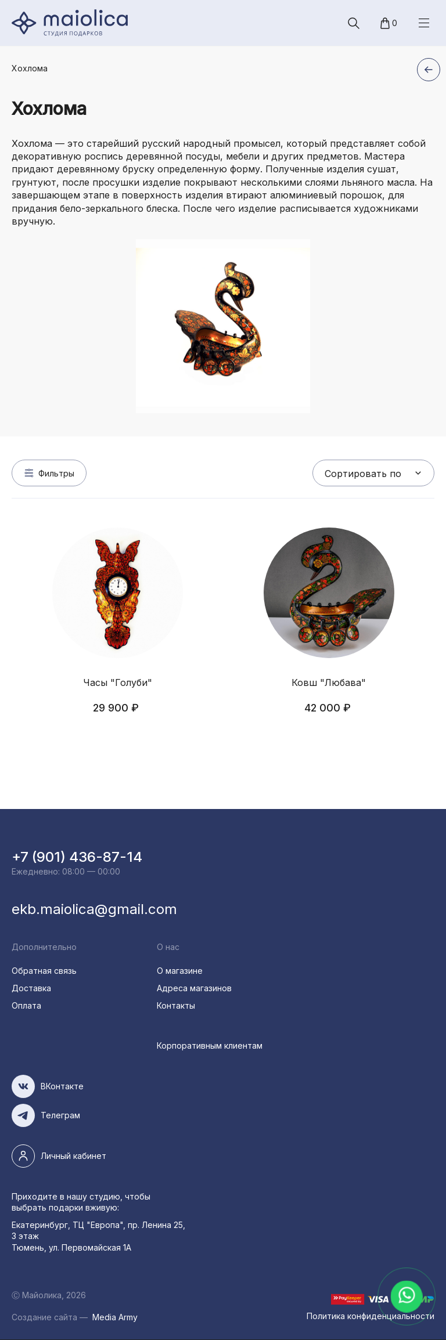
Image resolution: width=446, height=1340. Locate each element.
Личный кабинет (73, 1156)
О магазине (180, 971)
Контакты (176, 1005)
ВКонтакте (62, 1086)
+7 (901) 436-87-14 (77, 856)
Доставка (31, 988)
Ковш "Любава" (329, 682)
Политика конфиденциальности (370, 1316)
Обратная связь (44, 971)
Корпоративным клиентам (209, 1045)
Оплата (26, 1005)
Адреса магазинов (194, 988)
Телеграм (60, 1115)
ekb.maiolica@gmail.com (94, 909)
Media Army (115, 1317)
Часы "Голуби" (117, 682)
